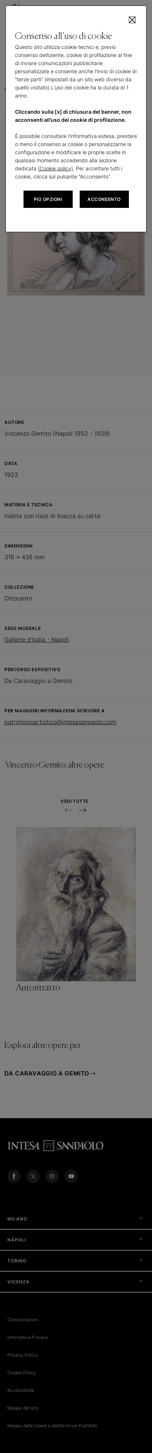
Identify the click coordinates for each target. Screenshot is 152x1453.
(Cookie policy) (55, 168)
